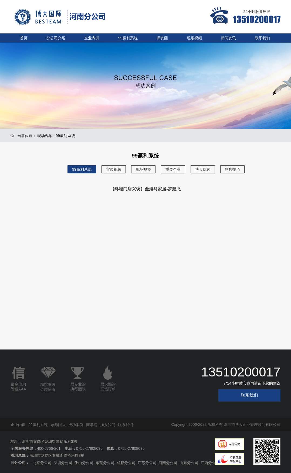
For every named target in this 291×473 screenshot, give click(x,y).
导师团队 (58, 425)
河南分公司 (167, 463)
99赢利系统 (128, 38)
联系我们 (262, 38)
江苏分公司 (147, 463)
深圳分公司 (62, 463)
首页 (24, 38)
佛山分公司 (84, 463)
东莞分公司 (105, 463)
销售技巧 (232, 169)
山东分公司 (189, 463)
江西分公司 (210, 463)
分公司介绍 (55, 38)
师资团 (162, 38)
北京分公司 (42, 463)
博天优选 (202, 169)
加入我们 (107, 425)
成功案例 (75, 425)
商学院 (91, 425)
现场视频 (194, 38)
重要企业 (173, 169)
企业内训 (91, 38)
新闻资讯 (228, 38)
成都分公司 (126, 463)
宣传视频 (113, 169)
